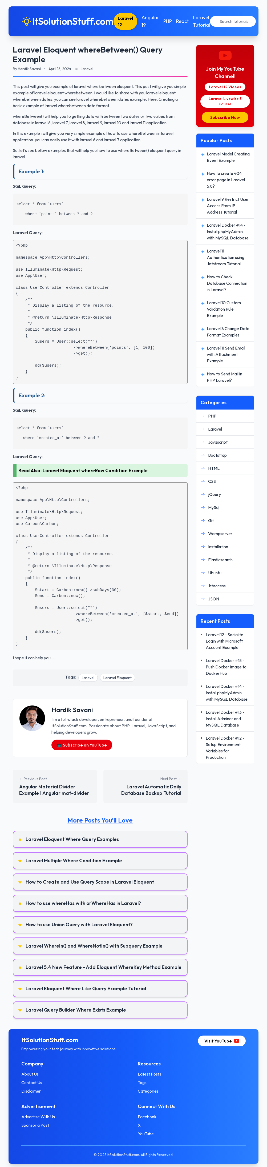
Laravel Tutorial (201, 21)
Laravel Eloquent (117, 677)
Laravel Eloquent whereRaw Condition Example (95, 470)
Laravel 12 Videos (225, 87)
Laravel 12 (125, 21)
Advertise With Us (38, 1116)
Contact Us (31, 1082)
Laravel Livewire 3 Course (225, 101)
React (182, 21)
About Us (30, 1074)
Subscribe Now (225, 117)
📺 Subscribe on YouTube (82, 745)
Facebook (147, 1116)
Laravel (88, 677)
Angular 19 (150, 21)
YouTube (146, 1133)
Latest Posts (149, 1074)
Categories (148, 1091)
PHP (167, 21)
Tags (142, 1082)
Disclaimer (31, 1091)
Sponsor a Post (35, 1125)
